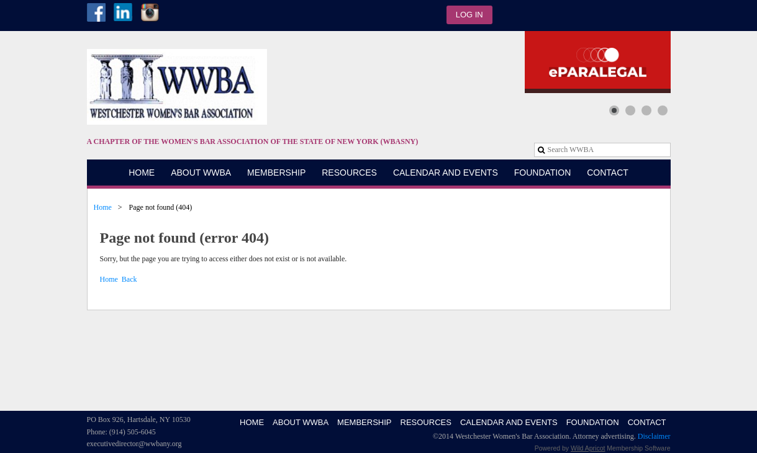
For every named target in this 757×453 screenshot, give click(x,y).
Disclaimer (654, 436)
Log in (469, 14)
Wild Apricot (588, 448)
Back (129, 279)
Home (103, 207)
